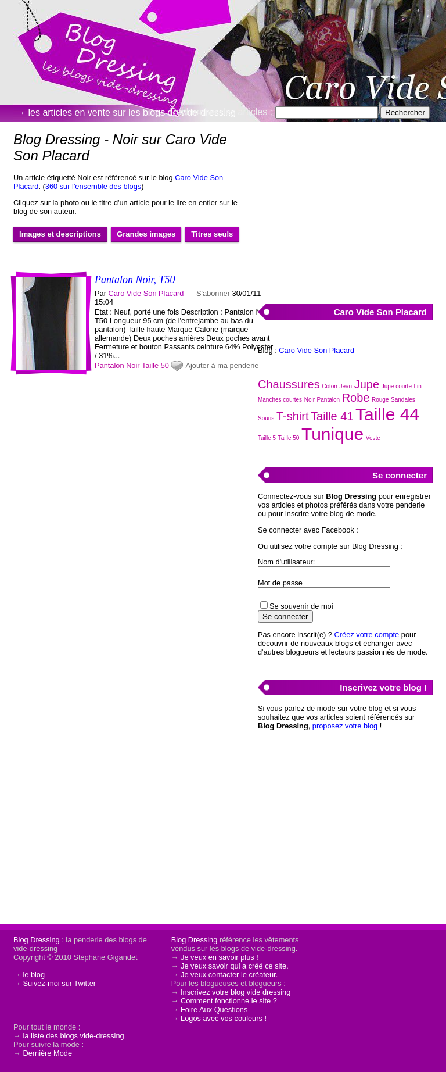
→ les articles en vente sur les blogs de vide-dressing (126, 112)
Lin (418, 386)
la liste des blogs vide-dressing (73, 1035)
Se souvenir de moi (301, 606)
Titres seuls (212, 234)
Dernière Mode (47, 1053)
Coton (329, 386)
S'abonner (213, 293)
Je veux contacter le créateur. (229, 974)
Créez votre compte (367, 634)
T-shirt (292, 416)
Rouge (380, 399)
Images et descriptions (60, 234)
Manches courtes (280, 399)
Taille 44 (387, 414)
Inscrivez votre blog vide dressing (235, 992)
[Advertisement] (345, 206)
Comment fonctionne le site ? (229, 1000)
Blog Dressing (36, 939)
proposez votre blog (344, 725)
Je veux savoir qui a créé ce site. (235, 966)
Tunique (332, 434)
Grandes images (146, 234)
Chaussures (289, 384)
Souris (266, 418)
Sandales (403, 399)
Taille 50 (155, 365)
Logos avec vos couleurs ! (224, 1018)
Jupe (366, 384)
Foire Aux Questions (214, 1009)
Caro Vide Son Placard (146, 293)
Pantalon (109, 365)
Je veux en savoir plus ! (219, 957)
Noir (132, 365)
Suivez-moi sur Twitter (59, 983)
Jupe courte (397, 386)
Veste (373, 438)
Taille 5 (267, 438)
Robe (356, 397)
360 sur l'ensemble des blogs (93, 186)
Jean (346, 386)
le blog (34, 974)
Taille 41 (332, 416)
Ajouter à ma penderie (221, 365)
